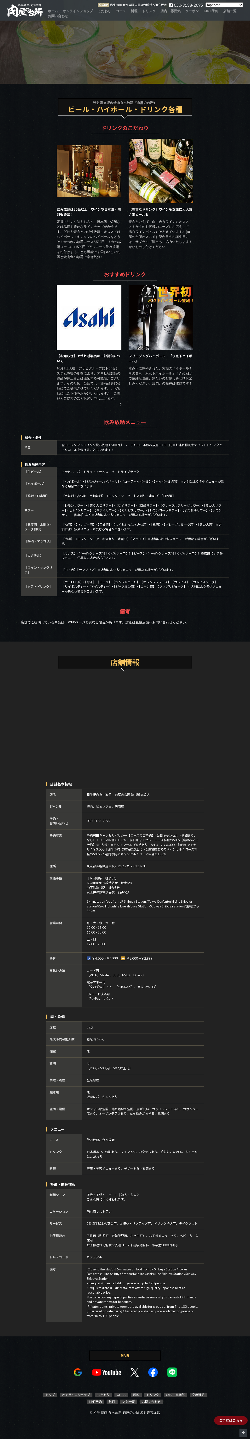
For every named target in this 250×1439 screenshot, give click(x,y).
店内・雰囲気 (170, 11)
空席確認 (198, 1395)
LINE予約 (211, 11)
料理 (134, 11)
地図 (112, 1402)
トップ (50, 1395)
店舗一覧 (230, 11)
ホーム (53, 11)
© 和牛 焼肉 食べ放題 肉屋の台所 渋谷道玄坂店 (125, 1412)
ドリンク (149, 11)
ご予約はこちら (231, 1420)
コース (121, 11)
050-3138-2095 (98, 821)
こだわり (104, 11)
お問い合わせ (58, 16)
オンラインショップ (78, 11)
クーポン (192, 11)
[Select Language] (224, 4)
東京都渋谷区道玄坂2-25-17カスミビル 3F (117, 866)
